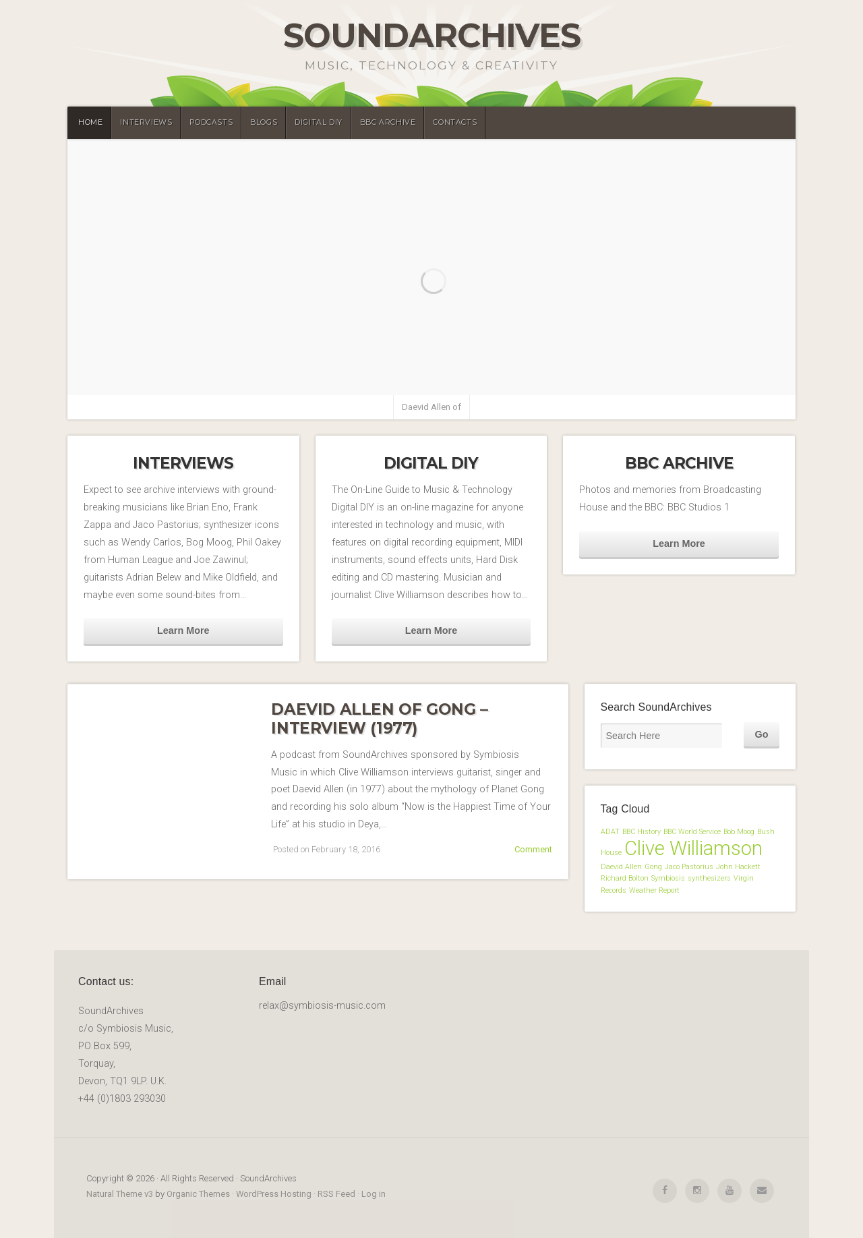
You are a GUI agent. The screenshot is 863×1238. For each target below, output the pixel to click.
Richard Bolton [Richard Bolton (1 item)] (625, 878)
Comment (533, 849)
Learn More (183, 630)
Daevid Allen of (431, 407)
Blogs (263, 122)
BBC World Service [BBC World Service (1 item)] (692, 831)
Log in (373, 1194)
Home (90, 122)
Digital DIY (319, 122)
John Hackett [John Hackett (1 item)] (738, 866)
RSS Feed (336, 1194)
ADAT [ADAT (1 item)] (610, 831)
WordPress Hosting (273, 1194)
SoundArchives (432, 35)
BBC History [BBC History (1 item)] (641, 831)
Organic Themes (198, 1194)
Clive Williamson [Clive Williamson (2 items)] (693, 848)
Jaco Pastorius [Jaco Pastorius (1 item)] (689, 866)
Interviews (146, 122)
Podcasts (211, 122)
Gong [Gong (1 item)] (653, 866)
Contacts (455, 122)
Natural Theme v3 (119, 1194)
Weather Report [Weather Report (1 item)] (654, 890)
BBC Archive (388, 122)
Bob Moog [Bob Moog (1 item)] (738, 831)
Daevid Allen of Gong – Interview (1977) (379, 719)
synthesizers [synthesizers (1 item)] (709, 878)
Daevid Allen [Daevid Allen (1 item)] (621, 866)
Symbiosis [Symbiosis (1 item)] (668, 878)
